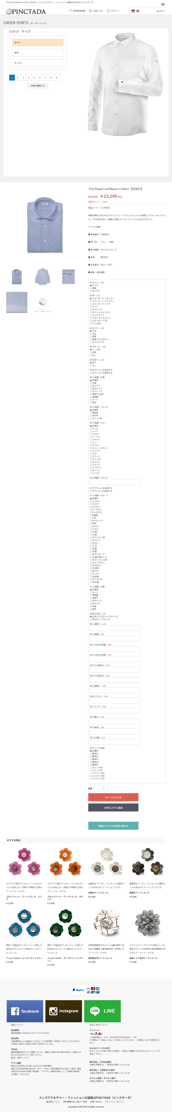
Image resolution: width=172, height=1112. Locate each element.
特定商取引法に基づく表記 (75, 1101)
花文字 (94, 415)
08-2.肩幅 (94, 634)
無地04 (94, 761)
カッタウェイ (97, 315)
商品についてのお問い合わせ (113, 825)
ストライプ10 (97, 778)
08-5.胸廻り (95, 685)
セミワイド (96, 309)
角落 (93, 336)
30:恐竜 (94, 581)
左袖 (93, 382)
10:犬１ (94, 526)
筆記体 (94, 412)
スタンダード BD (98, 320)
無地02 (94, 756)
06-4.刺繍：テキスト (99, 477)
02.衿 (92, 295)
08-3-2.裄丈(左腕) (98, 654)
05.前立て (94, 359)
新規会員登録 (76, 11)
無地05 (94, 764)
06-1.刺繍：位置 (97, 377)
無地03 (94, 759)
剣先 (93, 402)
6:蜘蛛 (94, 514)
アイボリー (96, 467)
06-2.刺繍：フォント (99, 407)
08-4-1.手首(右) (97, 665)
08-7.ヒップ (95, 706)
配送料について (53, 1101)
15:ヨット (95, 540)
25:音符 (94, 567)
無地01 (94, 753)
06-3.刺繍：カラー (98, 422)
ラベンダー (96, 459)
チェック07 (96, 770)
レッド (94, 431)
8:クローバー (97, 520)
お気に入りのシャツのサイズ (104, 616)
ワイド (94, 306)
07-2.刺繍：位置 (97, 586)
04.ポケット (95, 346)
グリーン (95, 456)
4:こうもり (96, 509)
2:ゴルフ (95, 503)
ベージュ (95, 436)
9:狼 (93, 523)
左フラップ (96, 391)
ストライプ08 (97, 773)
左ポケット (96, 388)
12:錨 (93, 531)
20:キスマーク (97, 554)
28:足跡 (94, 576)
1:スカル (95, 501)
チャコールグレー (99, 447)
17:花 (93, 545)
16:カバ (94, 542)
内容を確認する (38, 85)
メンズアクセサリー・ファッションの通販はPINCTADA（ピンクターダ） (86, 1097)
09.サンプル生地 (97, 747)
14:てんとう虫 (97, 537)
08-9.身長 (94, 727)
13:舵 (93, 534)
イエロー (95, 433)
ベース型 (95, 349)
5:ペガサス (96, 512)
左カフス (95, 385)
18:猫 (93, 548)
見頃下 (94, 597)
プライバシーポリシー (115, 1101)
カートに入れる (113, 797)
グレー (94, 442)
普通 (16, 52)
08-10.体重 (95, 737)
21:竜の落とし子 (98, 556)
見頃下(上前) (97, 394)
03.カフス (94, 327)
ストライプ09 (97, 775)
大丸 (93, 333)
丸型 (93, 352)
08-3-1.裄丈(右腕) (98, 644)
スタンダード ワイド (100, 303)
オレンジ (95, 470)
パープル (95, 473)
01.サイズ (94, 282)
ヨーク (94, 399)
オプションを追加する (101, 372)
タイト (17, 42)
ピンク (94, 428)
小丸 (93, 330)
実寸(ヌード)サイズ (100, 619)
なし (93, 355)
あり (93, 362)
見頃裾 (94, 396)
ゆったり (18, 62)
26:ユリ (94, 570)
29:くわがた (96, 579)
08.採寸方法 (95, 613)
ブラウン (95, 439)
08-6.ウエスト (96, 696)
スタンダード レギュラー (102, 298)
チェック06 (96, 767)
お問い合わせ (96, 1101)
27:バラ (94, 573)
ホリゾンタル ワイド (100, 312)
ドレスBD (95, 323)
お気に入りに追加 (113, 807)
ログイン (112, 11)
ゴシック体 (96, 418)
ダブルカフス (97, 341)
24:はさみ (95, 565)
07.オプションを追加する (101, 488)
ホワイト (95, 461)
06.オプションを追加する (101, 369)
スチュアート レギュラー (102, 301)
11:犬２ (94, 528)
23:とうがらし (97, 562)
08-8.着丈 (94, 716)
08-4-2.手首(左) (97, 675)
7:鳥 (93, 517)
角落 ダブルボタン (99, 339)
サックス (95, 450)
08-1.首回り (95, 623)
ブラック (95, 464)
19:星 (93, 551)
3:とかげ (95, 506)
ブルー (94, 453)
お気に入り (95, 11)
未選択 (94, 380)
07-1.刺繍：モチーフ (99, 495)
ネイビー (95, 445)
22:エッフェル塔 (98, 559)
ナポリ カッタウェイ (100, 317)
